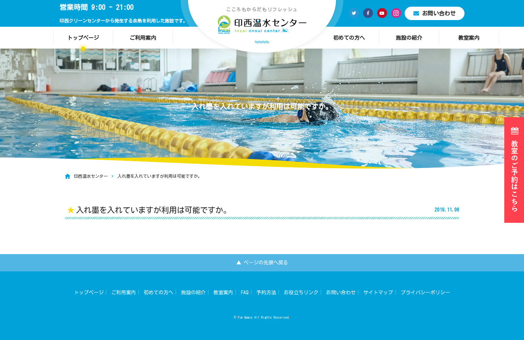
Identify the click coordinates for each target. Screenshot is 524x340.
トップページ (83, 37)
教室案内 (468, 37)
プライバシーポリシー (425, 292)
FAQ (245, 292)
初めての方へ (349, 37)
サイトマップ (378, 292)
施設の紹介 (409, 37)
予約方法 (266, 292)
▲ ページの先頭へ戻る (262, 262)
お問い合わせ (434, 13)
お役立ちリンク (301, 292)
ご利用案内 (143, 37)
